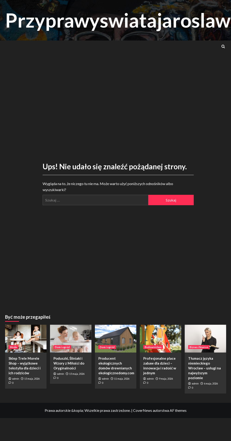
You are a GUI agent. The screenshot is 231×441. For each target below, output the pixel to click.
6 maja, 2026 (211, 383)
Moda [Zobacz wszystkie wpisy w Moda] (13, 347)
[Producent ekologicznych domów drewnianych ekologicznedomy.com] (115, 338)
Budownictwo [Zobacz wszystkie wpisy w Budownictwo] (153, 347)
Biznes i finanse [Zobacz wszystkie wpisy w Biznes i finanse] (199, 347)
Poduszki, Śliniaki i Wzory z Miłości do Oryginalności (68, 363)
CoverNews (142, 410)
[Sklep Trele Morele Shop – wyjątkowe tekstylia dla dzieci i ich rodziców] (26, 338)
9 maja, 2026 (166, 378)
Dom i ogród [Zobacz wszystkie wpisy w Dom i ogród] (62, 347)
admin (15, 378)
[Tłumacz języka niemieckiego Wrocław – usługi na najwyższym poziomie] (205, 338)
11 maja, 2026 (121, 378)
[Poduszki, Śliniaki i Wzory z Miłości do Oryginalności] (70, 338)
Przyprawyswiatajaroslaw (118, 20)
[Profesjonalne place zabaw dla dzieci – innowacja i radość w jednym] (160, 338)
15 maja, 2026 (32, 378)
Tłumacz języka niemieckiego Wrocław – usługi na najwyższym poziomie (204, 368)
